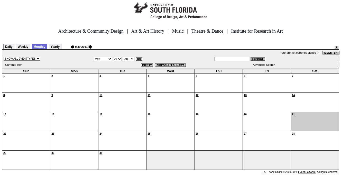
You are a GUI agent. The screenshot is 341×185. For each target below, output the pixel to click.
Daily (9, 47)
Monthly (39, 47)
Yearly (55, 47)
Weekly (23, 47)
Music (178, 31)
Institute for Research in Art (257, 31)
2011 (84, 46)
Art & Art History (147, 31)
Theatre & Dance (207, 31)
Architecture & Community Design (91, 31)
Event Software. (307, 172)
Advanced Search (264, 64)
